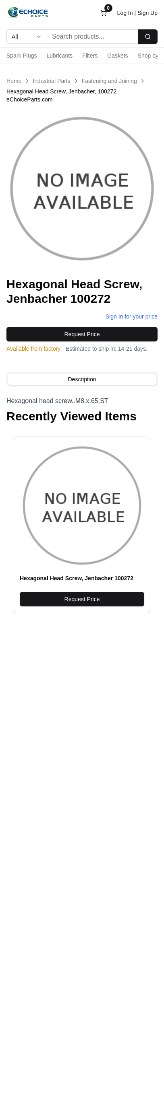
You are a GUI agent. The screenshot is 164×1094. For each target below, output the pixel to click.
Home (13, 81)
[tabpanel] (82, 401)
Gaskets (117, 55)
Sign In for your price (132, 316)
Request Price (82, 334)
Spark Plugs (21, 55)
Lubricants (59, 55)
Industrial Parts (51, 81)
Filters (90, 55)
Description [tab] (82, 379)
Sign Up (147, 13)
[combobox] (26, 36)
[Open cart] (103, 13)
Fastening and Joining (109, 81)
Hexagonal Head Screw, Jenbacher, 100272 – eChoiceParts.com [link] (63, 95)
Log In (125, 13)
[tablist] (82, 379)
